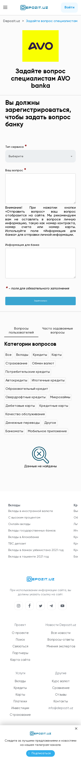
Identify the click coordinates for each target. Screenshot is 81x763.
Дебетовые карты (20, 406)
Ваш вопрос (15, 170)
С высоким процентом (24, 517)
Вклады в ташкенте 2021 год (28, 556)
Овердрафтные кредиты (25, 397)
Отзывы (60, 694)
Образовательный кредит (26, 389)
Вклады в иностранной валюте (30, 511)
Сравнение (61, 688)
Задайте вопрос (40, 301)
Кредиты (40, 355)
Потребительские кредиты (27, 372)
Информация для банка (22, 244)
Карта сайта (20, 659)
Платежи (20, 701)
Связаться (20, 646)
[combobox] (40, 156)
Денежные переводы (22, 423)
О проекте (20, 633)
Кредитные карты (53, 406)
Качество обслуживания (25, 414)
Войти (69, 7)
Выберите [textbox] (16, 156)
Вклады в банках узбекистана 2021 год (35, 550)
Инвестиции (20, 708)
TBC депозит (17, 543)
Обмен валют (43, 363)
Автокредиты (16, 380)
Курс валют (61, 681)
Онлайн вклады (19, 524)
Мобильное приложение (47, 431)
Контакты (61, 701)
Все (8, 355)
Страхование (16, 363)
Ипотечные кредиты (48, 380)
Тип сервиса (16, 147)
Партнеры (20, 653)
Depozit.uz (11, 21)
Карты (57, 355)
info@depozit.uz (61, 708)
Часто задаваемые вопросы (57, 330)
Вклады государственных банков (31, 530)
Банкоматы (14, 431)
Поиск (20, 639)
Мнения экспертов (61, 646)
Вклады (22, 355)
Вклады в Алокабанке (23, 537)
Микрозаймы (60, 397)
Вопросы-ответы (60, 639)
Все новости (60, 633)
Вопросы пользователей (21, 330)
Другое (50, 423)
